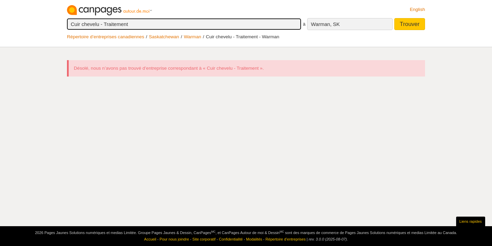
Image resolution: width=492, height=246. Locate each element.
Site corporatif (204, 239)
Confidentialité (231, 239)
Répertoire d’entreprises (285, 239)
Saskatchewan (164, 36)
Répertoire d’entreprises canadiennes (105, 36)
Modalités (254, 239)
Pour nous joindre (174, 239)
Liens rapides (471, 221)
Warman (192, 36)
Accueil (150, 239)
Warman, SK (325, 24)
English (417, 9)
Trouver (410, 24)
